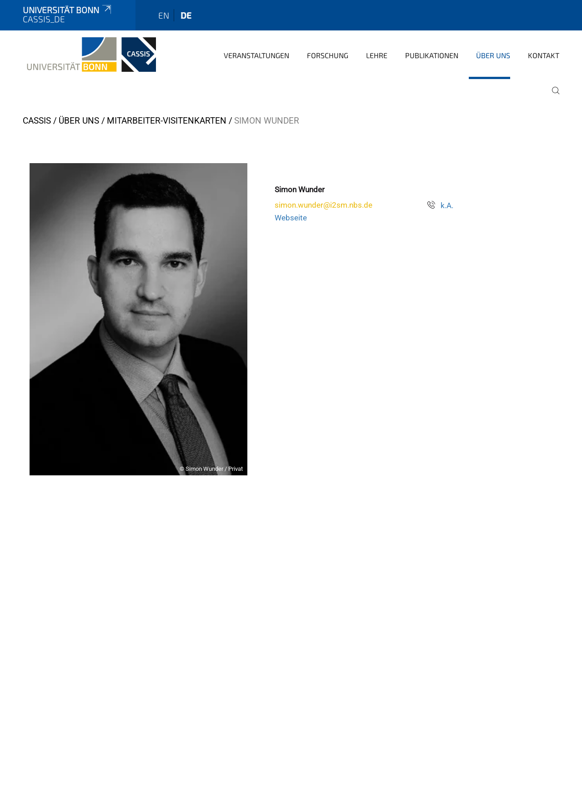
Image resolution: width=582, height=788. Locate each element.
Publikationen (431, 55)
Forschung (327, 55)
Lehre (376, 55)
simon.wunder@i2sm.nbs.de (323, 204)
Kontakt (543, 55)
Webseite (291, 217)
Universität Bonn (68, 10)
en (163, 15)
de (186, 15)
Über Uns (493, 55)
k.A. (447, 205)
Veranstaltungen (256, 55)
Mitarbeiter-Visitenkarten (166, 120)
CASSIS (37, 120)
